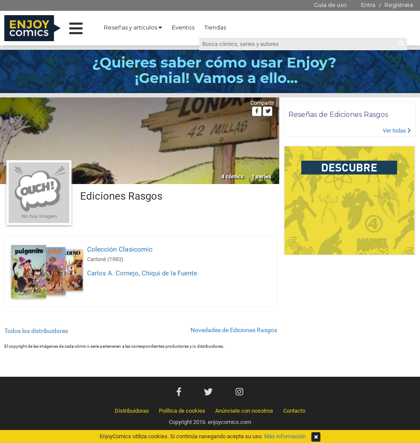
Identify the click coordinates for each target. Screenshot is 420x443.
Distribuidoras (132, 410)
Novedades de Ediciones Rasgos (234, 330)
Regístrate (399, 4)
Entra (368, 4)
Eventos (183, 27)
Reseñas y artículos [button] (133, 27)
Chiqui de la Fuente (169, 273)
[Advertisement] (350, 318)
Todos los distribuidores (36, 330)
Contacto (294, 410)
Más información (285, 436)
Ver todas (397, 130)
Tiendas (215, 27)
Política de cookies (182, 410)
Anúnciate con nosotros (244, 410)
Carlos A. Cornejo (113, 273)
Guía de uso (330, 4)
